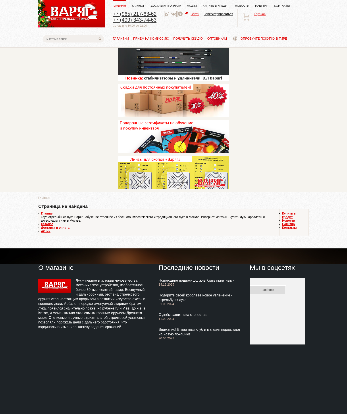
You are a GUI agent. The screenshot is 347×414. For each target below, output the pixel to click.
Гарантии (121, 38)
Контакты (282, 5)
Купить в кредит (216, 5)
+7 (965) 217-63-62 (135, 14)
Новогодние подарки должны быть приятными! (197, 280)
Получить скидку (188, 38)
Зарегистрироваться (218, 14)
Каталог (138, 5)
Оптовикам (217, 38)
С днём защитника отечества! (183, 315)
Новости (242, 5)
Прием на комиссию (151, 38)
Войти (192, 14)
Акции (192, 5)
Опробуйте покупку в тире (260, 38)
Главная (119, 5)
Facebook (267, 290)
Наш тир (261, 5)
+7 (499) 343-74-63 (135, 20)
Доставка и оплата (166, 5)
